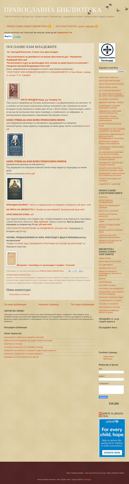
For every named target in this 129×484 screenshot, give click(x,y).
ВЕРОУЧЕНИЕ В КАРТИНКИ (110, 261)
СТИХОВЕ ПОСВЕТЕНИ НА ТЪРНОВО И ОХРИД (23, 347)
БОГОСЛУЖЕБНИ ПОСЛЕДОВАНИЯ (106, 201)
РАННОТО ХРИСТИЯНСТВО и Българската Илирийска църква (111, 169)
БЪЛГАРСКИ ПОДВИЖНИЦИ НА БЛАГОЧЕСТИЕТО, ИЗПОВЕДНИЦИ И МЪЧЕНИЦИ (111, 136)
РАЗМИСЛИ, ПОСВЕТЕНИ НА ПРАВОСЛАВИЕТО (23, 354)
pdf (25, 60)
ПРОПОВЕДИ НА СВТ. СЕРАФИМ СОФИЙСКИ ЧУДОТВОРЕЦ (112, 130)
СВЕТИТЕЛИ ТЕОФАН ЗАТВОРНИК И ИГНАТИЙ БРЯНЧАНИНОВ (109, 118)
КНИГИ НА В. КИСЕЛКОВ (109, 211)
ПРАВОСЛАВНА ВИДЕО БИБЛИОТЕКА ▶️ (29, 26)
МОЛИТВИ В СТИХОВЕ (13, 344)
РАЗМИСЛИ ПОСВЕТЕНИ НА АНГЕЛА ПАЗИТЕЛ (110, 242)
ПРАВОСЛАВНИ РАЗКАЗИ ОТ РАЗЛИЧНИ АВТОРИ (110, 159)
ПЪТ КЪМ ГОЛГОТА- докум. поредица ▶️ (77, 26)
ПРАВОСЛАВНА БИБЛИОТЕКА (53, 10)
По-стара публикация (82, 304)
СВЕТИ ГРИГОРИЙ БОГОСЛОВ (111, 84)
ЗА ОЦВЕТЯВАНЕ (106, 265)
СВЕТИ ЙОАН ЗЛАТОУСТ (109, 77)
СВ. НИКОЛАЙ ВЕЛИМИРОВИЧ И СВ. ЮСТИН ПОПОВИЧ (111, 153)
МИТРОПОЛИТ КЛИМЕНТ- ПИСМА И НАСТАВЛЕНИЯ (109, 143)
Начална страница (48, 304)
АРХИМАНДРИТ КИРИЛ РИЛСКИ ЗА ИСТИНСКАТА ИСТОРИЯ (112, 174)
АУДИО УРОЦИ (105, 258)
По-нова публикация (15, 304)
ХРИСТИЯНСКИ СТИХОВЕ (109, 307)
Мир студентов (41, 222)
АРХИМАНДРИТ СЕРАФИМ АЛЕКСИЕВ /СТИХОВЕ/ (109, 107)
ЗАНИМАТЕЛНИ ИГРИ (107, 268)
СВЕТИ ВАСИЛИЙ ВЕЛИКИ (109, 81)
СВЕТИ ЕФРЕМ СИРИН (108, 87)
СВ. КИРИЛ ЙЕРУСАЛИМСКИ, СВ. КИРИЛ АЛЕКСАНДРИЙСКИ (111, 95)
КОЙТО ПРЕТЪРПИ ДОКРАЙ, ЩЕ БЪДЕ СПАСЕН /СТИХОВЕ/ (28, 341)
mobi (88, 205)
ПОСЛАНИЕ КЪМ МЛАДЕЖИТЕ (111, 289)
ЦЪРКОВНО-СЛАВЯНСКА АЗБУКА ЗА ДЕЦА (109, 311)
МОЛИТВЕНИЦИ (105, 282)
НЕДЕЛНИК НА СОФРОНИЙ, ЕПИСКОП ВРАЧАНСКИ (110, 112)
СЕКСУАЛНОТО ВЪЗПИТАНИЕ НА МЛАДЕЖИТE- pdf (32, 228)
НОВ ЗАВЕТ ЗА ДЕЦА (107, 285)
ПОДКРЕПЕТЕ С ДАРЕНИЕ (109, 184)
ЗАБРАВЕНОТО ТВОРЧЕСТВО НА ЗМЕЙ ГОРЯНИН (111, 164)
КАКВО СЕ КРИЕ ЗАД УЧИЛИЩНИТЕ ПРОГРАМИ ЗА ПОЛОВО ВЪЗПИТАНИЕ (44, 243)
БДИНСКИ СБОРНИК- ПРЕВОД (111, 102)
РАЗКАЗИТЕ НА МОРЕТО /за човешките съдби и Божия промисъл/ (30, 350)
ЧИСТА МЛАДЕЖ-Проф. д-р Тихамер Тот (33, 100)
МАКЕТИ (102, 279)
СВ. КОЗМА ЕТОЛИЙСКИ (109, 99)
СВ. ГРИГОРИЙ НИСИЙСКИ (110, 91)
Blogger (88, 479)
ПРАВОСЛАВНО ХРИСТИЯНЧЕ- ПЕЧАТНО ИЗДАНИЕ (111, 293)
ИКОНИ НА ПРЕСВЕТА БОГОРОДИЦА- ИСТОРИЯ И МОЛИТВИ (110, 273)
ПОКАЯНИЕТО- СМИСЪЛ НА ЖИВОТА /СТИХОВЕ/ (24, 337)
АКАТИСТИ (103, 197)
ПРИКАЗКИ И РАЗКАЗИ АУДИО (111, 297)
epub (77, 209)
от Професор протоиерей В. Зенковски (38, 209)
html (20, 60)
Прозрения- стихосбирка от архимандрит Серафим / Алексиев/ (40, 265)
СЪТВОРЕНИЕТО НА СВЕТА (110, 301)
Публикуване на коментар (19, 294)
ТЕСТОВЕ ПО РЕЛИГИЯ (108, 304)
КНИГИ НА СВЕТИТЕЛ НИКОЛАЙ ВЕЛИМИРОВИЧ (109, 236)
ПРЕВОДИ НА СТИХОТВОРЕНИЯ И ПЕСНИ (21, 357)
